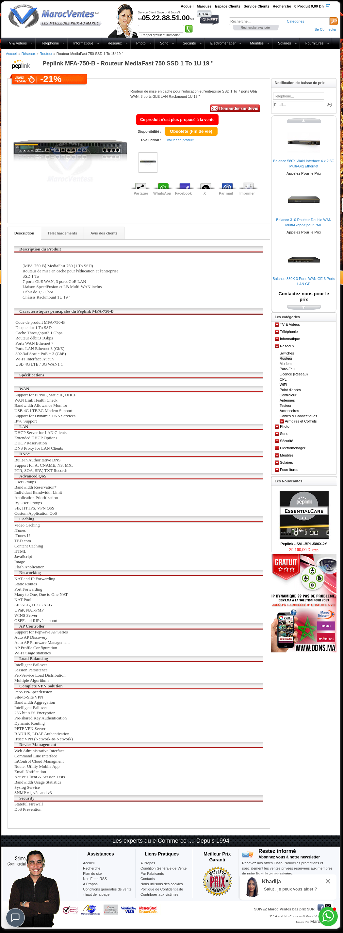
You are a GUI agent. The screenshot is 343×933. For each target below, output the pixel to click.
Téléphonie (50, 43)
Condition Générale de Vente (163, 868)
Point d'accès (290, 390)
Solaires (284, 43)
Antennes (287, 400)
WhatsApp (162, 193)
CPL (283, 379)
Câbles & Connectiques (298, 416)
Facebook (183, 193)
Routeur (46, 54)
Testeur (285, 405)
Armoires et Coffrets (301, 421)
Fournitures (314, 43)
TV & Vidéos (17, 43)
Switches (287, 353)
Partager (141, 193)
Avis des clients (104, 233)
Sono (164, 43)
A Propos (147, 863)
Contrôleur (288, 395)
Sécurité (189, 43)
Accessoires (289, 411)
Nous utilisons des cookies (161, 884)
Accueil (11, 54)
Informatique (83, 43)
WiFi (283, 385)
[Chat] (15, 917)
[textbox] (257, 21)
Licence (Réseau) (294, 374)
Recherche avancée (255, 27)
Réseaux (115, 43)
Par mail (226, 193)
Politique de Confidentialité (161, 889)
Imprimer (247, 193)
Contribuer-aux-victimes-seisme (160, 897)
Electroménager (223, 43)
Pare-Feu (287, 369)
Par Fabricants (152, 873)
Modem (286, 364)
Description (24, 233)
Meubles (257, 43)
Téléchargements (62, 233)
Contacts (147, 879)
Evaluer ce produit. (180, 140)
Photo (141, 43)
